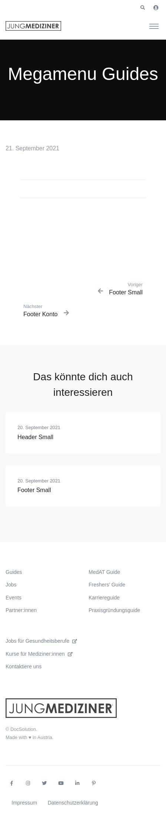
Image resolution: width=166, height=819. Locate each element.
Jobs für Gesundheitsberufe (41, 641)
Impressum (24, 803)
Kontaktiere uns (24, 666)
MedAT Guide (104, 572)
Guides (14, 572)
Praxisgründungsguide (114, 610)
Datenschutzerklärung (73, 803)
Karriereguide (104, 598)
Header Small (35, 437)
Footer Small (34, 490)
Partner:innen (21, 610)
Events (13, 598)
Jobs (11, 585)
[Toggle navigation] (153, 25)
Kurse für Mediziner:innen (39, 654)
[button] (142, 7)
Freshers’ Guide (107, 585)
